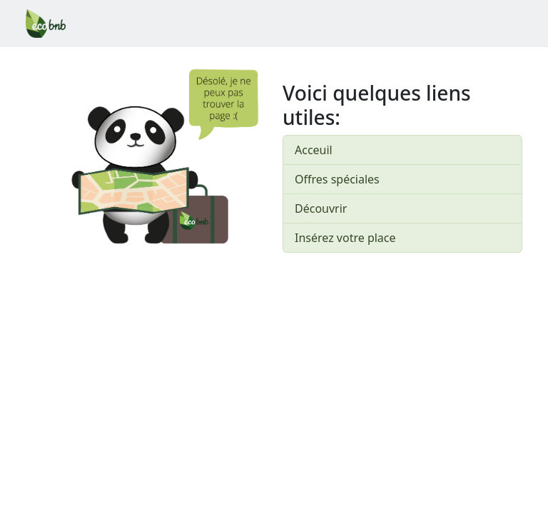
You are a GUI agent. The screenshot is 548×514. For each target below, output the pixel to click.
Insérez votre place (345, 238)
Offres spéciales (337, 179)
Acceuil (314, 150)
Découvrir (321, 208)
